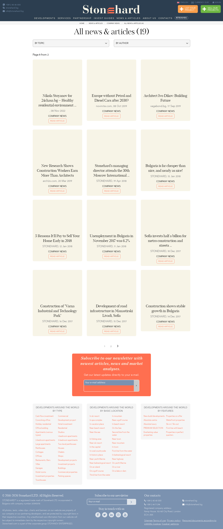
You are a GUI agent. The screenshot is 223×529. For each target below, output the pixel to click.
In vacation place (97, 424)
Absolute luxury (150, 424)
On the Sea (116, 428)
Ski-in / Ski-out (172, 424)
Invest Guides (104, 18)
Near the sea (95, 432)
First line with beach (174, 428)
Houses (61, 448)
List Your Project (188, 9)
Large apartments (43, 444)
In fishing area (95, 439)
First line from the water (122, 451)
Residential (62, 428)
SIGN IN (217, 2)
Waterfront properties (175, 420)
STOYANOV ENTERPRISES (59, 524)
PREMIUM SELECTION (153, 428)
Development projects (67, 460)
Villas (38, 464)
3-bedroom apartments (68, 440)
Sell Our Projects (211, 9)
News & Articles (129, 18)
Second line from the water (120, 433)
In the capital (95, 447)
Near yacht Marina (97, 459)
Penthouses (40, 448)
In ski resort (94, 416)
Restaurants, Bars (43, 460)
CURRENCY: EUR (200, 2)
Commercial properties (67, 472)
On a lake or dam (119, 471)
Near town (116, 439)
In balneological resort (121, 455)
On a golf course (97, 471)
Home (82, 23)
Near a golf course (120, 420)
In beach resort (118, 424)
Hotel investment (65, 424)
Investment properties (45, 476)
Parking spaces (64, 476)
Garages (39, 468)
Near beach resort (97, 428)
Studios (61, 432)
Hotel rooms (41, 472)
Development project (67, 420)
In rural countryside (98, 451)
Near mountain (118, 443)
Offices (39, 456)
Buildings (62, 468)
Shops (60, 456)
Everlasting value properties (151, 433)
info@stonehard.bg (13, 11)
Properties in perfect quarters (174, 433)
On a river (116, 467)
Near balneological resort (100, 463)
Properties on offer (174, 416)
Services (64, 18)
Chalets (61, 452)
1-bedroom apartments (67, 436)
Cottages (39, 452)
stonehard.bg (10, 8)
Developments (44, 18)
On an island (95, 467)
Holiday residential (43, 424)
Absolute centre (150, 420)
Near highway (118, 459)
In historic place (96, 455)
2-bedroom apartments (45, 440)
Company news (113, 23)
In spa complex (96, 420)
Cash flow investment (44, 416)
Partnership (82, 18)
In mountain (117, 416)
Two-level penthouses (67, 444)
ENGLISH (182, 2)
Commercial (63, 416)
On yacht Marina (119, 463)
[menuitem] (182, 18)
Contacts (165, 18)
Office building (42, 428)
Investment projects (66, 464)
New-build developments (154, 416)
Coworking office (43, 420)
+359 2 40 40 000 (11, 5)
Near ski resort (96, 443)
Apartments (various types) (44, 433)
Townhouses (41, 480)
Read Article (57, 121)
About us (149, 18)
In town (115, 447)
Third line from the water (100, 475)
